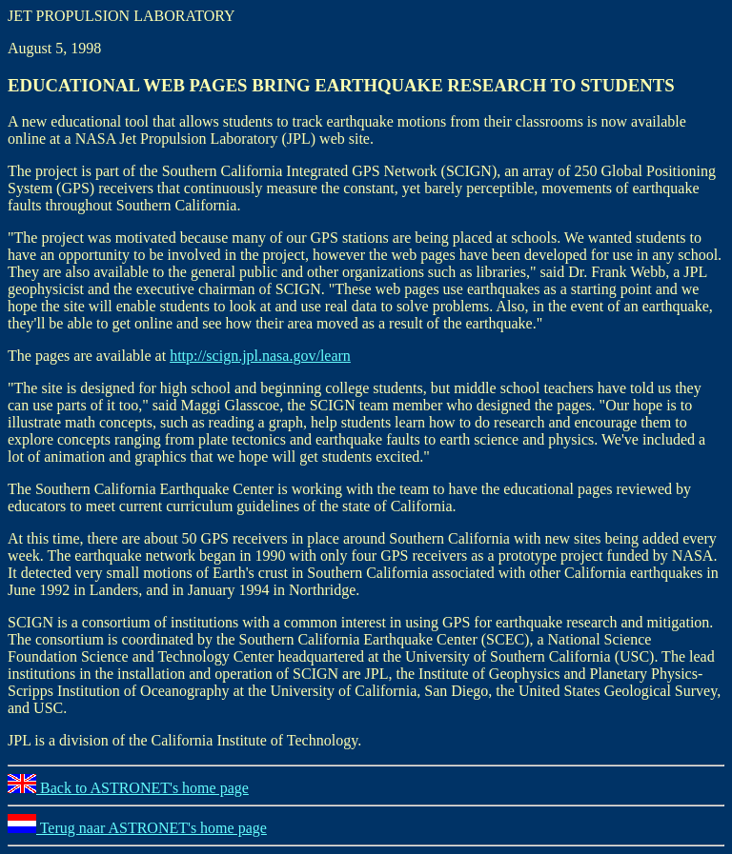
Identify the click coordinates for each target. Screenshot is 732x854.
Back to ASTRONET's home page (128, 788)
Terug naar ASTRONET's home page (137, 828)
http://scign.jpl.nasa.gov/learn (260, 356)
